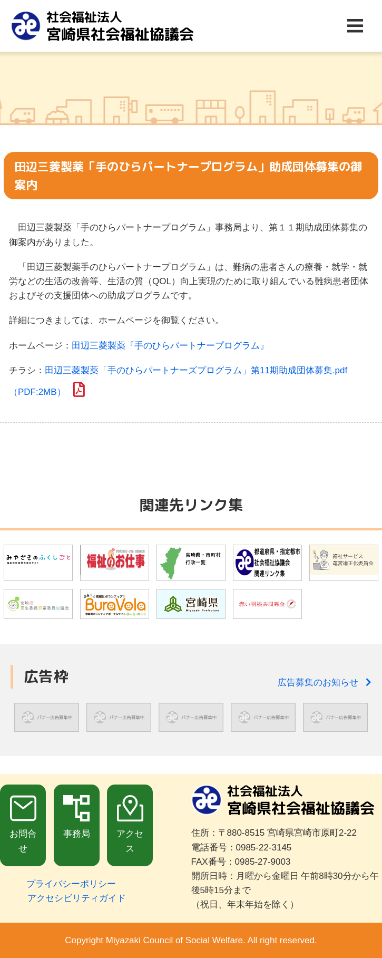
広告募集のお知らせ (324, 683)
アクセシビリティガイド (76, 898)
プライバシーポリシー (71, 884)
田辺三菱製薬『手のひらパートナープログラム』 (170, 346)
